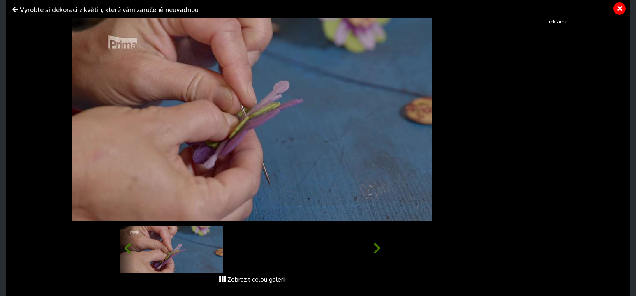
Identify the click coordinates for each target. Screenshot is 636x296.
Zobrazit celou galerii (252, 279)
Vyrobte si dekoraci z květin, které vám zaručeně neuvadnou (109, 9)
